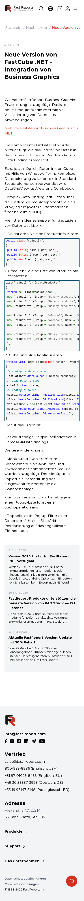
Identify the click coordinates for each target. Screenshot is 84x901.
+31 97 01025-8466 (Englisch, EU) (33, 775)
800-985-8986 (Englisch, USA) (31, 768)
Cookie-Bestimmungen (22, 884)
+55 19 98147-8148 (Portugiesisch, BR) (37, 790)
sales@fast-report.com (25, 761)
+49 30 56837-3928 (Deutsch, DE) (34, 782)
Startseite (14, 27)
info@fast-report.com (25, 734)
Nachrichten (37, 27)
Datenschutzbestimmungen (25, 878)
